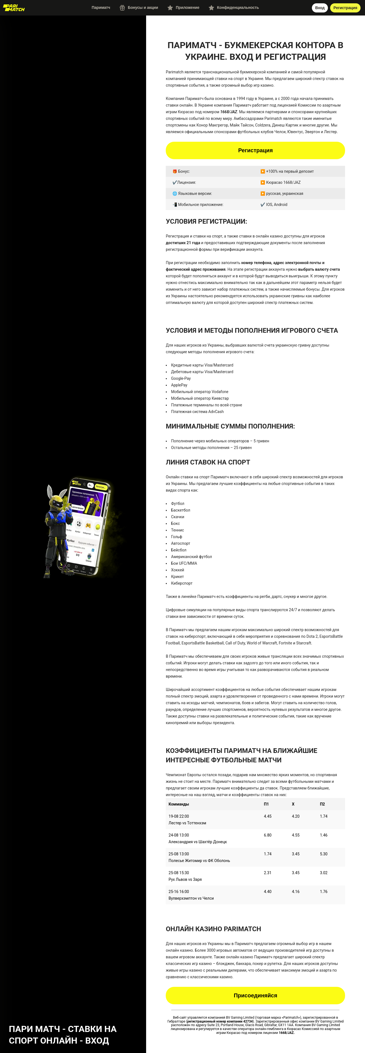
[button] (73, 528)
